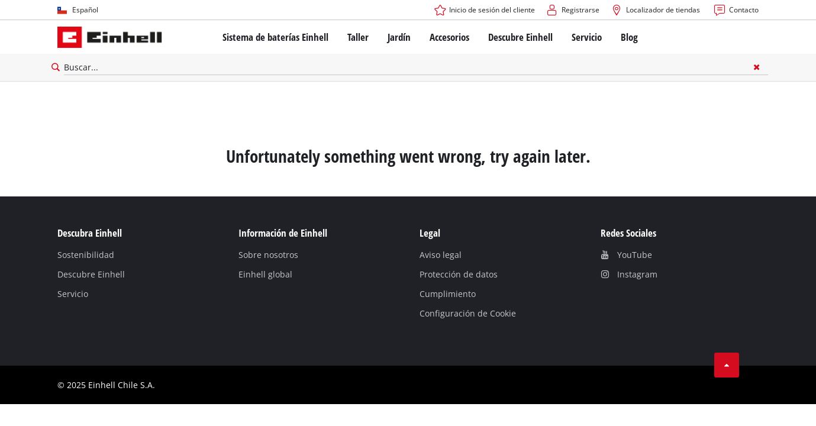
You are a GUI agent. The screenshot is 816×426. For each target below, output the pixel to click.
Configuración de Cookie (468, 313)
